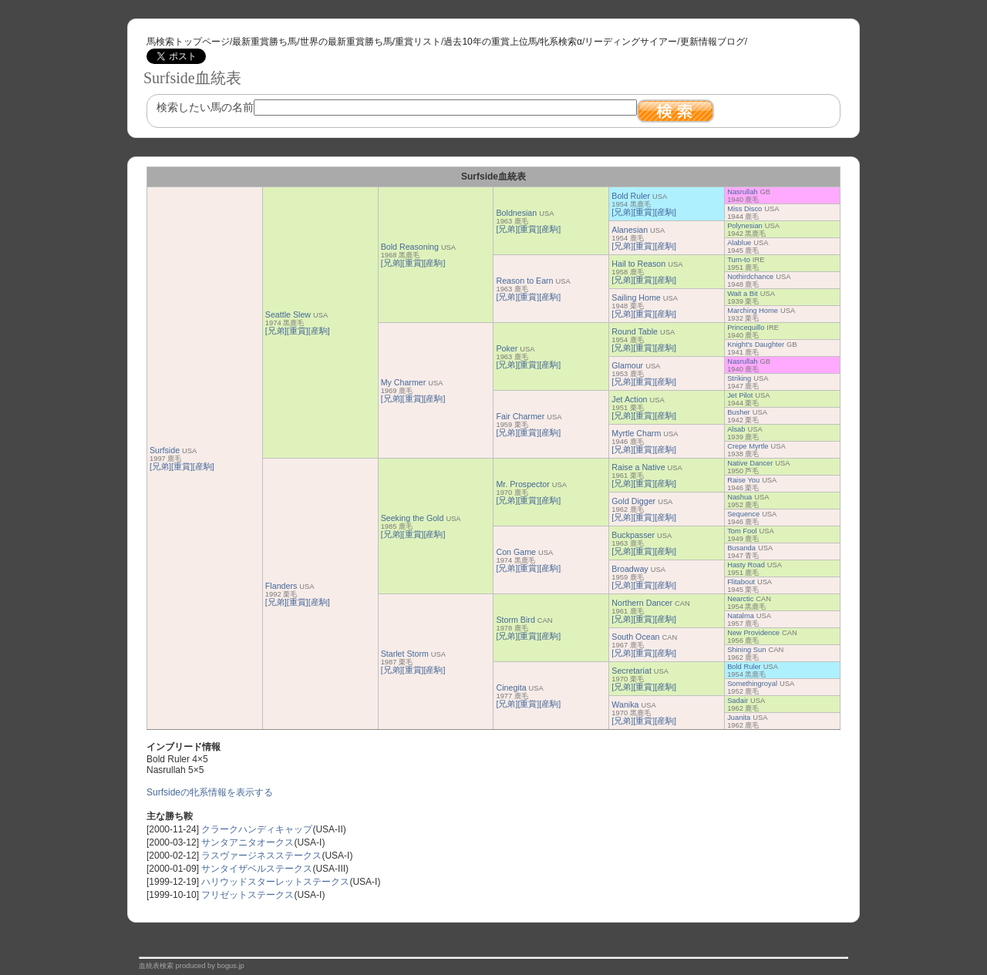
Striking (739, 378)
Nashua (739, 497)
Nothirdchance (750, 277)
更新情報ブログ (712, 41)
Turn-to (738, 260)
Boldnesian (516, 212)
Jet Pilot (740, 395)
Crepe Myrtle (747, 446)
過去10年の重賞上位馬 (490, 41)
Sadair (737, 700)
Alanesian (629, 229)
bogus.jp (230, 966)
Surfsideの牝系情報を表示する (210, 792)
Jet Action (629, 399)
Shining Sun (746, 650)
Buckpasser (633, 535)
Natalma (740, 616)
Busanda (741, 548)
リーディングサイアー (630, 41)
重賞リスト (418, 41)
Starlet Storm (405, 653)
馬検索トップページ (188, 41)
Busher (738, 412)
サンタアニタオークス (247, 842)
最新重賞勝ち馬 (264, 41)
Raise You (743, 480)
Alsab (736, 429)
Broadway (629, 568)
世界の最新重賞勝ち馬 (346, 41)
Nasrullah (742, 192)
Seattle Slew (288, 314)
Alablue (739, 243)
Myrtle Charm (636, 433)
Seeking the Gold (412, 518)
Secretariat (631, 670)
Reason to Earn (524, 280)
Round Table (634, 331)
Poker (506, 348)
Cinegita (511, 687)
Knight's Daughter (755, 344)
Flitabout (741, 582)
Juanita (738, 717)
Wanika (624, 704)
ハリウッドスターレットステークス (275, 881)
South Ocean (635, 636)
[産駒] (203, 466)
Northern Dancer (641, 602)
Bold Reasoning (410, 246)
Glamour (627, 365)
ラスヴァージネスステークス (261, 855)
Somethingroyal (752, 684)
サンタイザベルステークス (256, 868)
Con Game (516, 551)
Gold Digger (633, 501)
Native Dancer (750, 463)
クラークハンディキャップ (256, 829)
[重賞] (182, 466)
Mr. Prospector (522, 484)
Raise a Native (638, 467)
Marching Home (752, 310)
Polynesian (745, 226)
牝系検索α (561, 41)
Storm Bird (515, 619)
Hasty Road (746, 565)
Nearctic (740, 599)
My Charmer (403, 382)
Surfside (165, 450)
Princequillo (745, 327)
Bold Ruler (630, 195)
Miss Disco (744, 209)
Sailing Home (635, 297)
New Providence (753, 633)
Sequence (743, 514)
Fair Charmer (520, 416)
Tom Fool (741, 531)
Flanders (281, 585)
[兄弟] (160, 466)
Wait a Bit (742, 294)
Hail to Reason (638, 263)
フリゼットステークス (247, 894)
